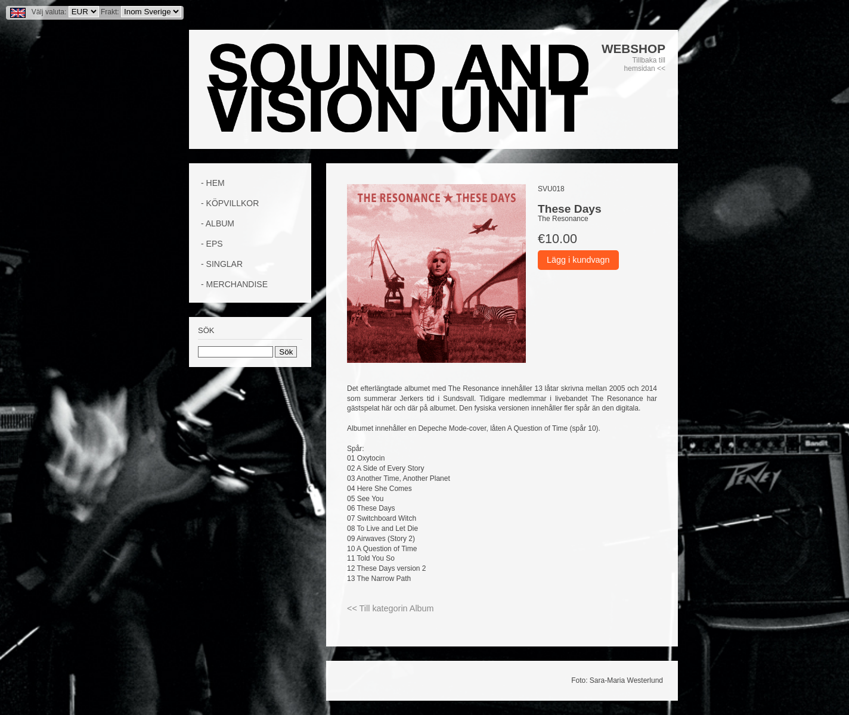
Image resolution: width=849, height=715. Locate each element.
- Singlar (222, 264)
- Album (217, 223)
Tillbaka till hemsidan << (644, 64)
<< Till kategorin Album (390, 608)
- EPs (212, 243)
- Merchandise (234, 284)
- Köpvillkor (230, 203)
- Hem (213, 183)
